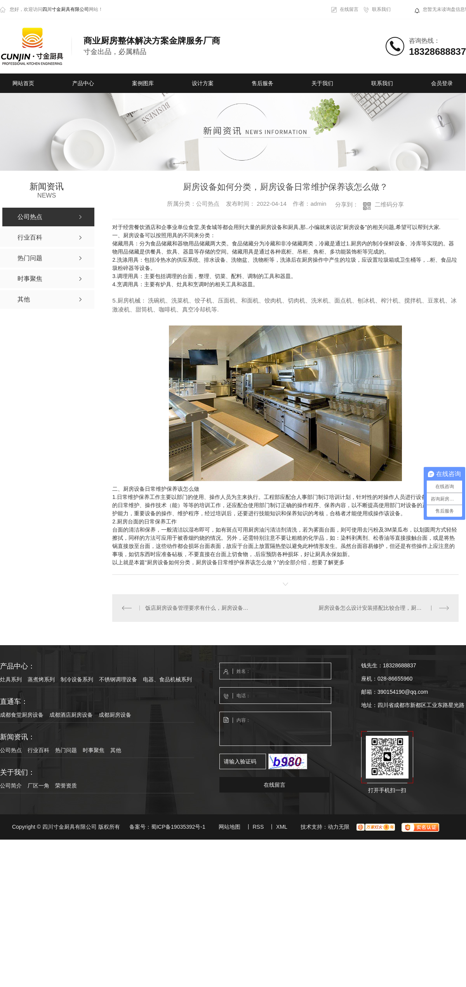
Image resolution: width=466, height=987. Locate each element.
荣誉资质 (66, 785)
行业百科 (38, 750)
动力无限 (339, 827)
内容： (276, 729)
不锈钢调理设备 (118, 679)
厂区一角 (38, 785)
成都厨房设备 (115, 715)
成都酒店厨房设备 (71, 715)
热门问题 (66, 750)
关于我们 (322, 83)
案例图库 (143, 83)
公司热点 (11, 750)
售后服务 (262, 83)
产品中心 (83, 83)
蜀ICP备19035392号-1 (178, 827)
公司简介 (11, 785)
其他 (115, 750)
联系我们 (381, 9)
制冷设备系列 (77, 679)
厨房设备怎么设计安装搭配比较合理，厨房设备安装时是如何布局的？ (383, 608)
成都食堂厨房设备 (21, 715)
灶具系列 (11, 679)
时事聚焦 (93, 750)
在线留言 (349, 9)
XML (281, 827)
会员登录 (442, 83)
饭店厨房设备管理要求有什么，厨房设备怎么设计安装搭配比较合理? (199, 608)
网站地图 (229, 827)
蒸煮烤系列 (41, 679)
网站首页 (23, 83)
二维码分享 (389, 204)
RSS (258, 827)
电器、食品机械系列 (167, 679)
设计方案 (203, 83)
